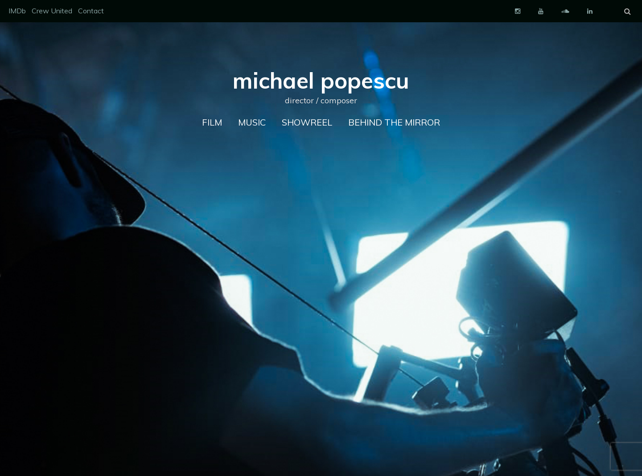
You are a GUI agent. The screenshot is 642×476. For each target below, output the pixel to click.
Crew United (52, 10)
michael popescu (321, 80)
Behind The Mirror (394, 122)
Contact (91, 10)
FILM (212, 122)
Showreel (307, 122)
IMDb (17, 10)
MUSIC (252, 122)
